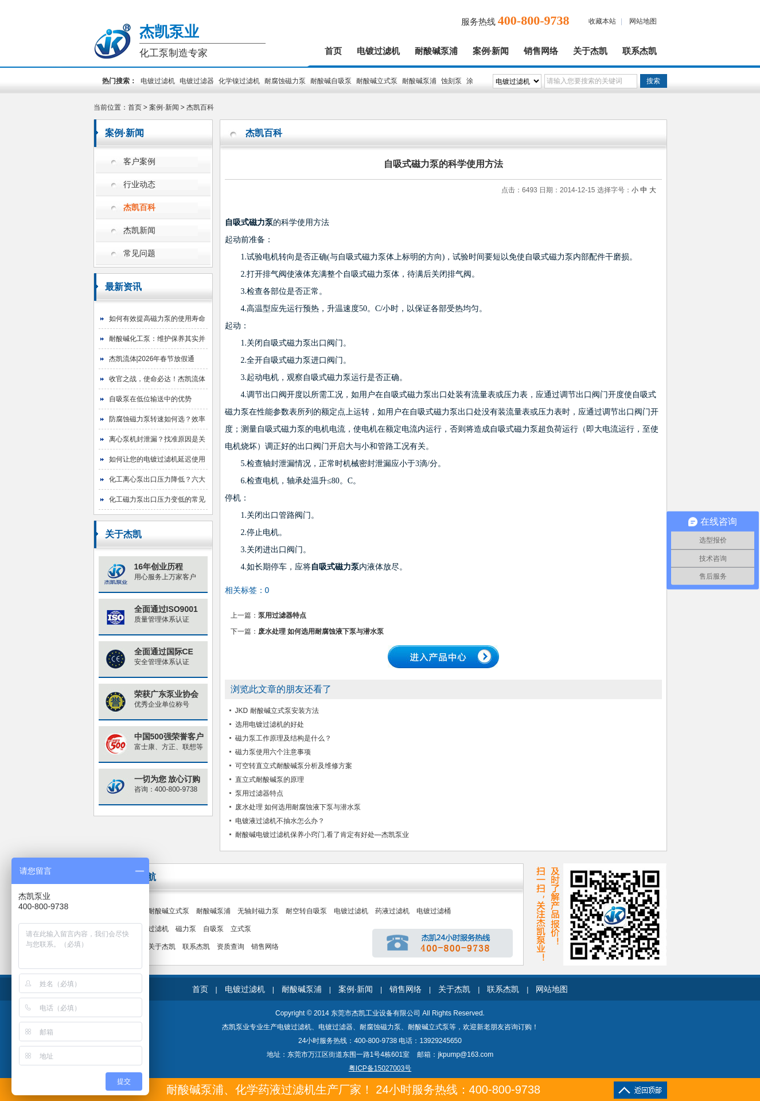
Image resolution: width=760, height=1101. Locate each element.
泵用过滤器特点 (282, 615)
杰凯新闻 (139, 230)
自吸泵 (213, 929)
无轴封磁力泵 (258, 911)
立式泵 (241, 929)
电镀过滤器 (197, 81)
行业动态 (139, 184)
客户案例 (139, 161)
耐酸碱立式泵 (376, 81)
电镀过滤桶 (433, 911)
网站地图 (643, 21)
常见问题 (139, 253)
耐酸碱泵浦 (436, 51)
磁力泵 (186, 929)
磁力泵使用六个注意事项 (273, 752)
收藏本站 (602, 21)
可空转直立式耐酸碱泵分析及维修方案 (293, 766)
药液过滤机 (392, 911)
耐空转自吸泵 (306, 911)
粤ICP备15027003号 (380, 1068)
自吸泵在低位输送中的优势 (150, 399)
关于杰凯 (590, 51)
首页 (333, 51)
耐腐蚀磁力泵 (285, 81)
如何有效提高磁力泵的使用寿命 (157, 319)
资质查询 (230, 947)
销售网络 (541, 51)
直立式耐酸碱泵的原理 (269, 780)
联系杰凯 (639, 51)
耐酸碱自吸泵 (331, 81)
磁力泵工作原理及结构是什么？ (283, 738)
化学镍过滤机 (239, 81)
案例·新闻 (491, 51)
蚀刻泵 (451, 81)
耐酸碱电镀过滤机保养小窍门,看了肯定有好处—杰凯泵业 (322, 835)
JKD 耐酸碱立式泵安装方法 (277, 711)
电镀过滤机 (378, 51)
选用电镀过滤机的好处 (269, 724)
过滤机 (158, 929)
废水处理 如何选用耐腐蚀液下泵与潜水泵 (321, 631)
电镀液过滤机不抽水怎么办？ (280, 821)
